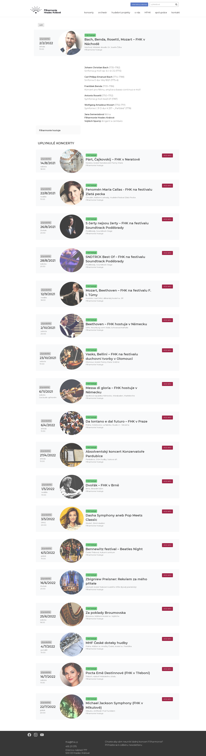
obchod (139, 4)
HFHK (148, 12)
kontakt (175, 12)
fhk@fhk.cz (72, 742)
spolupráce (161, 12)
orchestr (102, 12)
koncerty (89, 12)
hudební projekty (121, 12)
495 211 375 (71, 746)
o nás (137, 12)
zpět (41, 25)
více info (167, 155)
